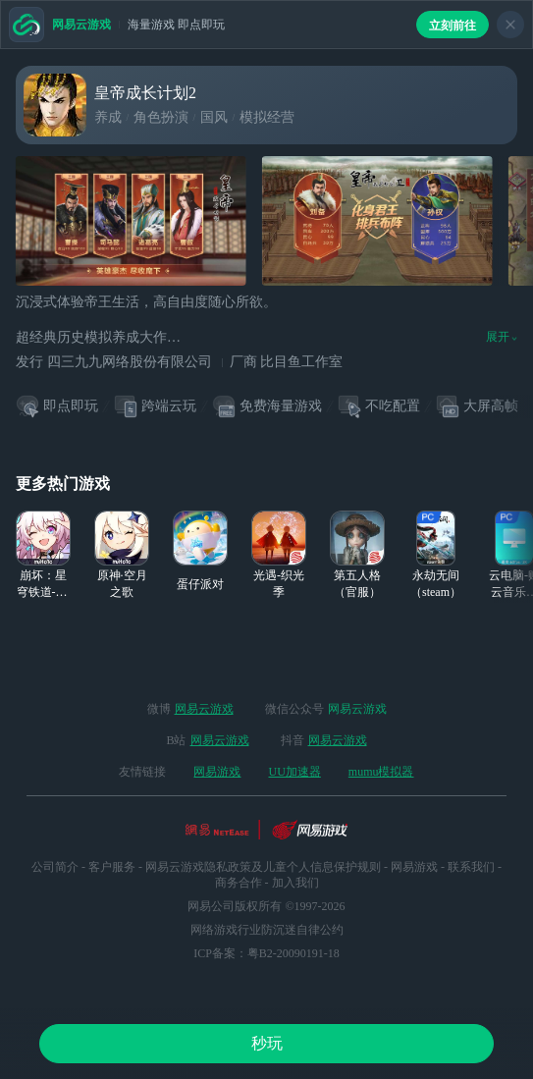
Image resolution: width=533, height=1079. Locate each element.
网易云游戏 (204, 709)
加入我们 (295, 883)
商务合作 (238, 883)
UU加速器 (294, 772)
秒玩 (267, 1043)
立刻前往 (452, 25)
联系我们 (471, 867)
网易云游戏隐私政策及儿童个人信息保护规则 (263, 867)
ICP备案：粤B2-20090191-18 (266, 953)
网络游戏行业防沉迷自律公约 (267, 930)
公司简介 (55, 867)
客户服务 (111, 867)
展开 (501, 337)
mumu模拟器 (381, 772)
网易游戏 (216, 772)
